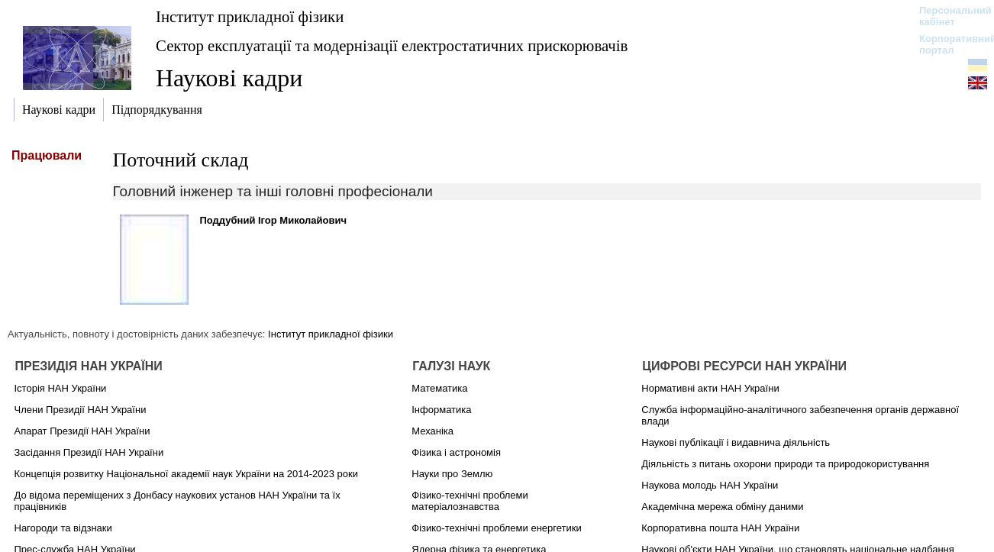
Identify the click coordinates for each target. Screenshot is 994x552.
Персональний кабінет (947, 16)
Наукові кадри (229, 78)
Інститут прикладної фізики (250, 16)
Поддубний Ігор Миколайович (273, 220)
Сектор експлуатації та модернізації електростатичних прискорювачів (392, 45)
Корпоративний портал (947, 44)
